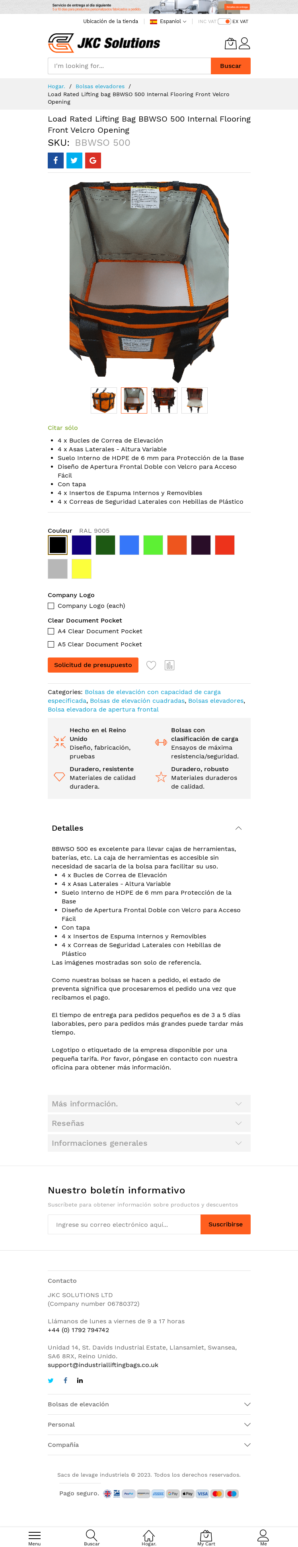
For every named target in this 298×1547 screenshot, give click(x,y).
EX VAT (240, 21)
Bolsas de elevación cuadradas (137, 700)
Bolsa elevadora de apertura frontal (103, 709)
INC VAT (207, 21)
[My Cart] (231, 43)
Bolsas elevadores (100, 86)
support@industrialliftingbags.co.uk (103, 1365)
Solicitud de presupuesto (93, 665)
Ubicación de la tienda (110, 21)
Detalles (68, 828)
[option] (58, 545)
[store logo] (104, 43)
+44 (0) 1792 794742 (78, 1330)
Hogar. (56, 86)
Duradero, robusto (200, 769)
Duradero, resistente (102, 769)
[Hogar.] (149, 1531)
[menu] (35, 1535)
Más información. (85, 1103)
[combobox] (129, 66)
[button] (104, 400)
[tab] (149, 828)
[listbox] (149, 559)
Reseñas (68, 1123)
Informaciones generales (100, 1143)
